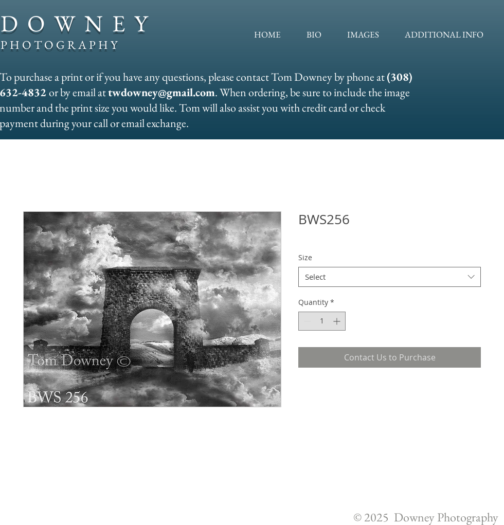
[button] (363, 34)
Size (305, 257)
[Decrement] (306, 321)
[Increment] (337, 321)
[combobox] (389, 277)
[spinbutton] (322, 321)
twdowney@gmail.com (161, 92)
